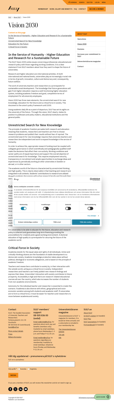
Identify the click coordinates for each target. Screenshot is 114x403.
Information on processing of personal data (92, 398)
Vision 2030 (81, 44)
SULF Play (87, 319)
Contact (82, 9)
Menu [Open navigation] (104, 2)
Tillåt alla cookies (86, 222)
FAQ (75, 9)
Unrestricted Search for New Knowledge (25, 41)
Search (81, 2)
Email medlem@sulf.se (41, 338)
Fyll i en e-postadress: (16, 360)
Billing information (14, 337)
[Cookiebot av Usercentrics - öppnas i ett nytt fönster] (91, 179)
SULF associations (90, 322)
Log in (97, 2)
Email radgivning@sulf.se (42, 322)
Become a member (96, 9)
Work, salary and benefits (61, 9)
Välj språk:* (12, 369)
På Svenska (72, 2)
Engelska (33, 369)
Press (10, 334)
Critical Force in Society (17, 47)
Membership (43, 9)
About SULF (82, 34)
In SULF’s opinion (90, 316)
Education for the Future (18, 44)
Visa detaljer (91, 216)
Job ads (61, 335)
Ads (60, 338)
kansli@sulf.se (13, 327)
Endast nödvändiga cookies (28, 222)
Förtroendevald (89, 325)
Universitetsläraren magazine (89, 61)
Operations (81, 39)
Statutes (80, 49)
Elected (90, 2)
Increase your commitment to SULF (88, 55)
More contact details (15, 331)
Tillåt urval (57, 222)
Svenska (23, 369)
